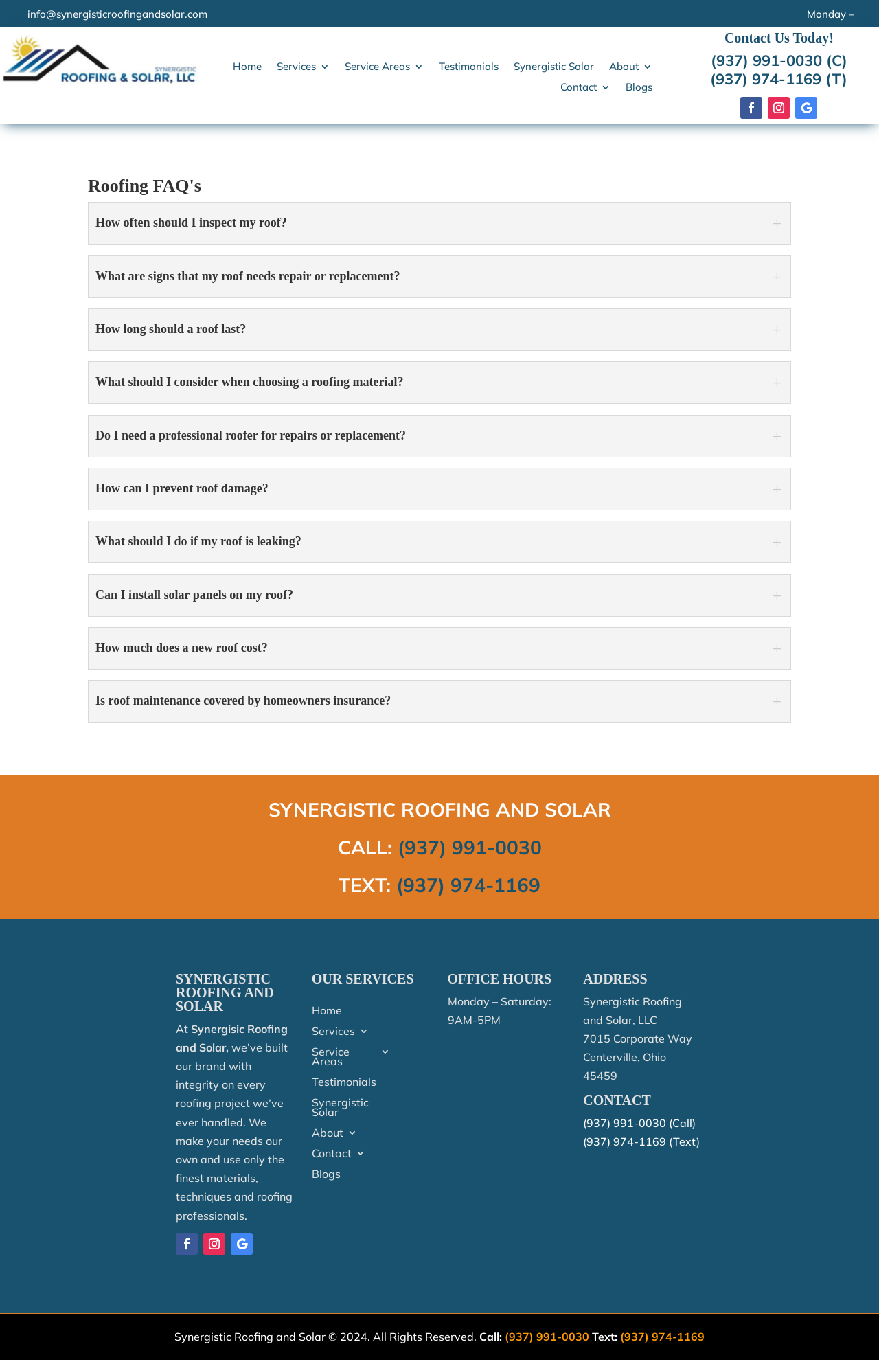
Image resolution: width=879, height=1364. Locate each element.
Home (247, 67)
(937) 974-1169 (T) (778, 79)
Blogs (639, 87)
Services (296, 67)
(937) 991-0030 (470, 847)
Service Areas (377, 67)
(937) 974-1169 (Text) (641, 1141)
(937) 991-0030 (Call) (639, 1123)
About (624, 67)
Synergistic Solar (554, 67)
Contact (578, 87)
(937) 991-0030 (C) (779, 60)
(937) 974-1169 (468, 885)
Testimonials (469, 67)
